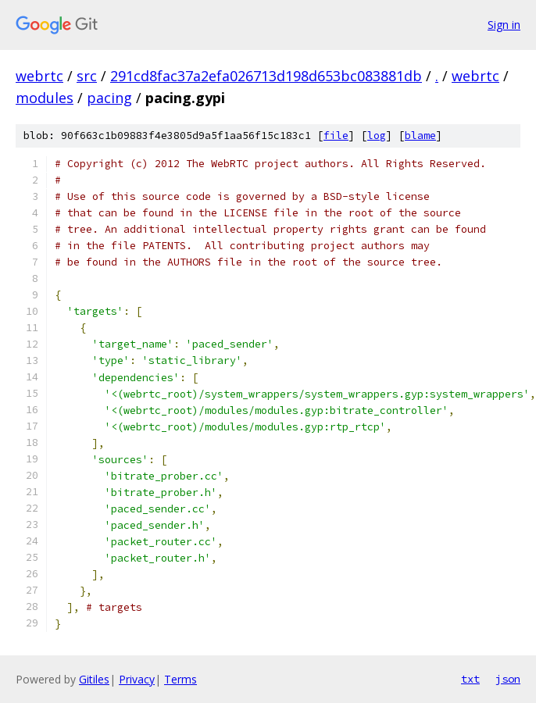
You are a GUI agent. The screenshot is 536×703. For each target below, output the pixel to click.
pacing (109, 97)
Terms (180, 679)
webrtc (39, 75)
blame (420, 135)
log (376, 135)
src (87, 75)
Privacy (137, 679)
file (335, 135)
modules (44, 97)
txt (470, 679)
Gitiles (94, 679)
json (507, 679)
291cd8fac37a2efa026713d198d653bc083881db (266, 75)
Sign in (504, 24)
